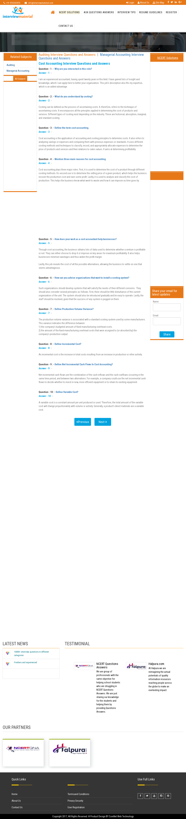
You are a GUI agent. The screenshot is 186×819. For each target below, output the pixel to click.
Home (15, 794)
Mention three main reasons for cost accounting (80, 159)
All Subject (20, 78)
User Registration (76, 807)
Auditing (11, 65)
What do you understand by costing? (74, 96)
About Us (143, 2)
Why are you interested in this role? (73, 68)
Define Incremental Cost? (68, 344)
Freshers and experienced (25, 662)
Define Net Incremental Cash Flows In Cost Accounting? (84, 364)
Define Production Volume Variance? (74, 309)
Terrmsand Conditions (78, 794)
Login (130, 2)
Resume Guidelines (150, 12)
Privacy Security (75, 800)
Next (103, 422)
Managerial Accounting (18, 70)
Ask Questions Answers (99, 12)
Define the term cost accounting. (72, 127)
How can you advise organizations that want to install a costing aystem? (92, 277)
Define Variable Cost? (67, 392)
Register (171, 12)
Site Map (158, 2)
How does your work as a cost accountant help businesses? (85, 239)
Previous (82, 422)
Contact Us (66, 26)
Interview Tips (127, 12)
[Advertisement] (20, 137)
